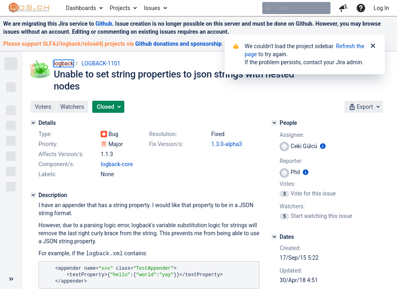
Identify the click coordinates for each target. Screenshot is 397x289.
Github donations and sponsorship (178, 44)
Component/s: (56, 164)
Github (103, 23)
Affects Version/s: (60, 154)
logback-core (117, 164)
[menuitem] (84, 8)
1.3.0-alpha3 (226, 144)
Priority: (48, 144)
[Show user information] (323, 146)
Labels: (47, 174)
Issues (152, 8)
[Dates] (274, 237)
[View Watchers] (285, 216)
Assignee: (292, 135)
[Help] (361, 8)
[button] (343, 8)
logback (63, 63)
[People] (274, 123)
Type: (45, 134)
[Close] (373, 46)
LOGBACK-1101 (100, 63)
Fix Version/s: (166, 144)
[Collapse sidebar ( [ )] (11, 279)
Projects (119, 8)
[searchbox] (296, 8)
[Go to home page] (29, 8)
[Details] (33, 123)
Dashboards (81, 8)
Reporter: (291, 161)
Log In (381, 8)
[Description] (33, 195)
